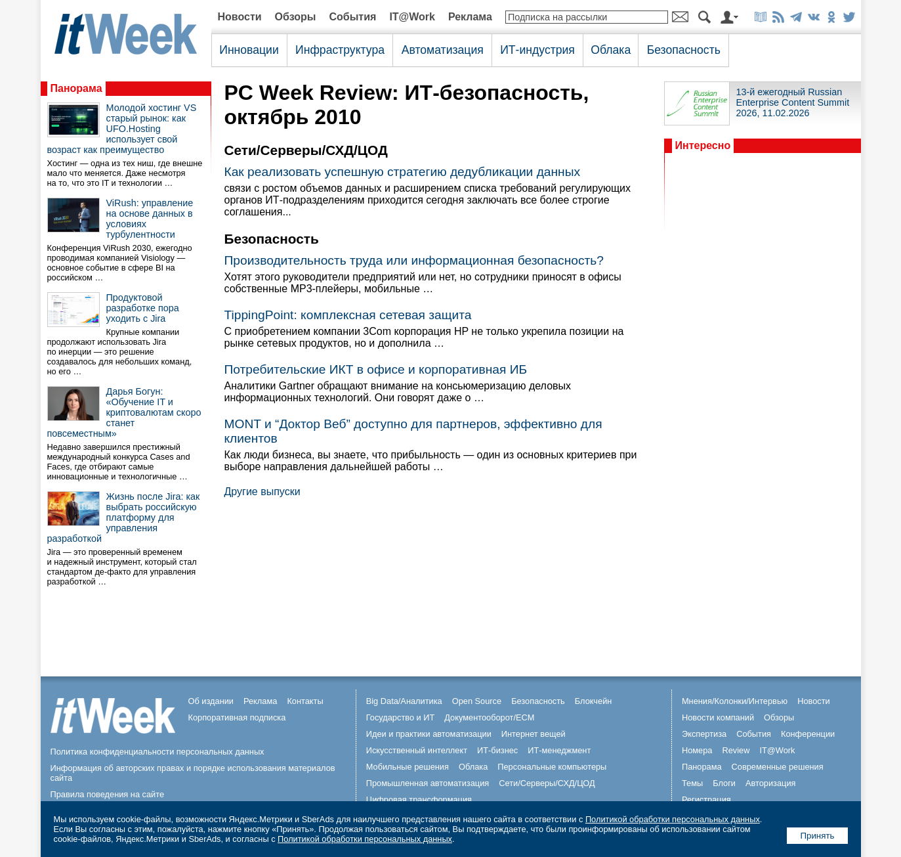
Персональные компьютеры (551, 767)
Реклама (470, 16)
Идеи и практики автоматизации (429, 734)
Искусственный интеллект (416, 750)
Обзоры (295, 16)
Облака (611, 49)
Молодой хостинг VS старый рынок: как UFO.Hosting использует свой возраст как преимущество (122, 128)
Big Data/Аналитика (404, 701)
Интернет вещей (533, 734)
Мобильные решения (407, 767)
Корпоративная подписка (237, 717)
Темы (692, 783)
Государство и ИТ (400, 717)
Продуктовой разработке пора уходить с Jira (142, 308)
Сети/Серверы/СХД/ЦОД (547, 783)
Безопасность (684, 49)
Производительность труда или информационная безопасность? (414, 260)
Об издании (211, 701)
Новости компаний (718, 717)
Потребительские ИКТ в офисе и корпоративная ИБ (376, 369)
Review (735, 750)
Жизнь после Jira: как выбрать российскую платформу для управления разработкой (123, 517)
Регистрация (706, 799)
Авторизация (770, 783)
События (352, 16)
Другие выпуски (262, 491)
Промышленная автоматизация (428, 783)
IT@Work (412, 16)
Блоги (724, 783)
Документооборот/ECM (489, 717)
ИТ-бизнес (497, 750)
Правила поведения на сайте (108, 794)
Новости (240, 16)
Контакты (305, 701)
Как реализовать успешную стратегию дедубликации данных (402, 172)
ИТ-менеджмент (559, 750)
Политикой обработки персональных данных (672, 819)
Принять (817, 836)
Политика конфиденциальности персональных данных (157, 752)
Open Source (476, 701)
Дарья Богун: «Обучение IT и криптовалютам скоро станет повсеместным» (124, 412)
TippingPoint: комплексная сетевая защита (348, 315)
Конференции (808, 734)
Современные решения (778, 767)
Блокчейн (593, 701)
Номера (697, 750)
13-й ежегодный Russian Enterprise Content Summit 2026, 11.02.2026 (793, 102)
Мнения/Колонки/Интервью (734, 701)
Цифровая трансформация (419, 799)
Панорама (76, 88)
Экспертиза (704, 734)
